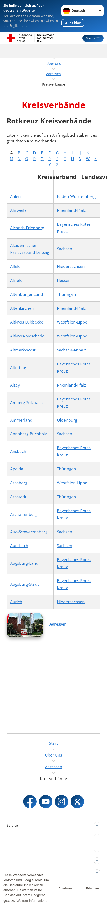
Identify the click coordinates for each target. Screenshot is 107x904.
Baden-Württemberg (76, 196)
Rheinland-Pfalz (71, 210)
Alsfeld (16, 280)
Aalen (15, 196)
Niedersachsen (71, 266)
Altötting (18, 367)
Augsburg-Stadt (24, 584)
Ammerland (21, 420)
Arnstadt (18, 497)
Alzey (15, 385)
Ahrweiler (19, 210)
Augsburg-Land (24, 563)
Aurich (16, 601)
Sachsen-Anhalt (71, 350)
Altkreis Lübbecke (26, 322)
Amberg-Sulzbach (26, 402)
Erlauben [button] (92, 888)
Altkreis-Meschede (27, 336)
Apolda (16, 469)
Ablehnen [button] (65, 888)
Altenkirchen (22, 308)
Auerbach (19, 545)
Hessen (64, 280)
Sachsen (64, 249)
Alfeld (15, 266)
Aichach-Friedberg (27, 227)
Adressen (58, 624)
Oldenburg (67, 420)
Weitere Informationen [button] (33, 901)
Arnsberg (18, 483)
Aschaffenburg (23, 514)
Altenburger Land (26, 294)
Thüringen (66, 294)
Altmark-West (23, 350)
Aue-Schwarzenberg (28, 532)
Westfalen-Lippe (72, 322)
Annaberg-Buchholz (28, 434)
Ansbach (18, 451)
